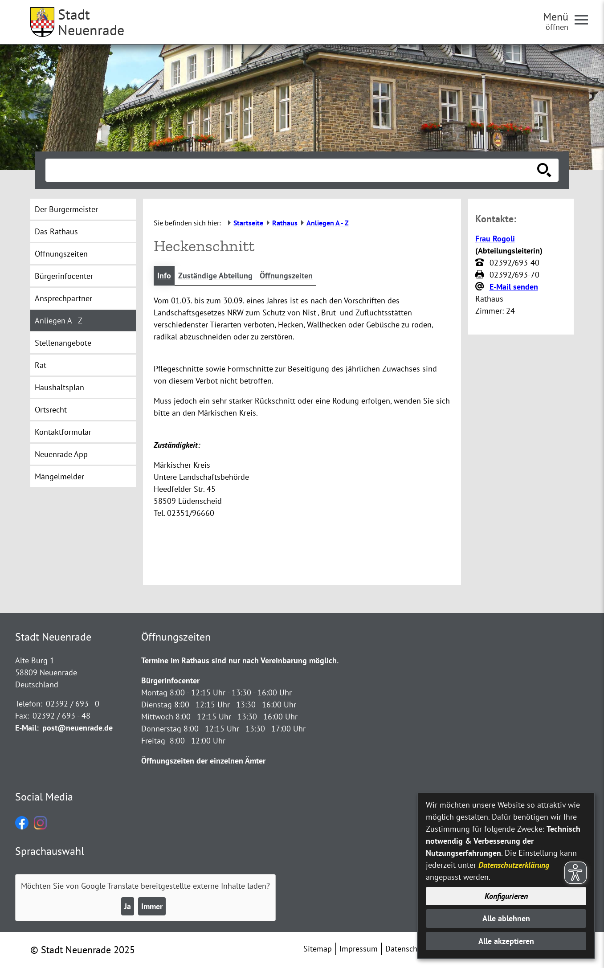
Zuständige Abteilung (215, 275)
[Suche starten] (544, 170)
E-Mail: (27, 728)
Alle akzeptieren (506, 941)
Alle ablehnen (506, 918)
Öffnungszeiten (286, 275)
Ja (127, 906)
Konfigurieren (506, 896)
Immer (152, 906)
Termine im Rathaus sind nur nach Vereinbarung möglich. (240, 660)
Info (164, 275)
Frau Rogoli (495, 238)
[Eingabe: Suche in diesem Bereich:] (292, 170)
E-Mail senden (514, 287)
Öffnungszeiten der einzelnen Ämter (203, 761)
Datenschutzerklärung (513, 865)
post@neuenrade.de (77, 728)
